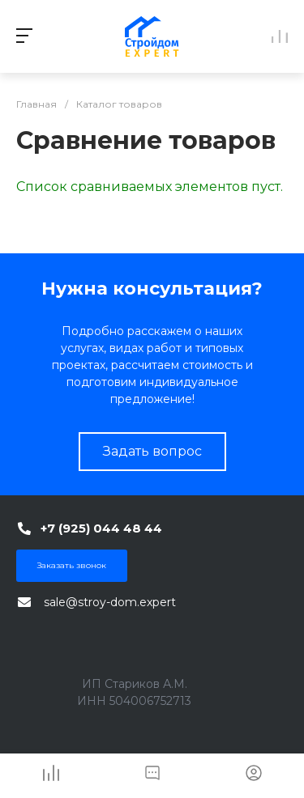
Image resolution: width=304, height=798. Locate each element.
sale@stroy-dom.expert (110, 602)
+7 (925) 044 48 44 (101, 528)
